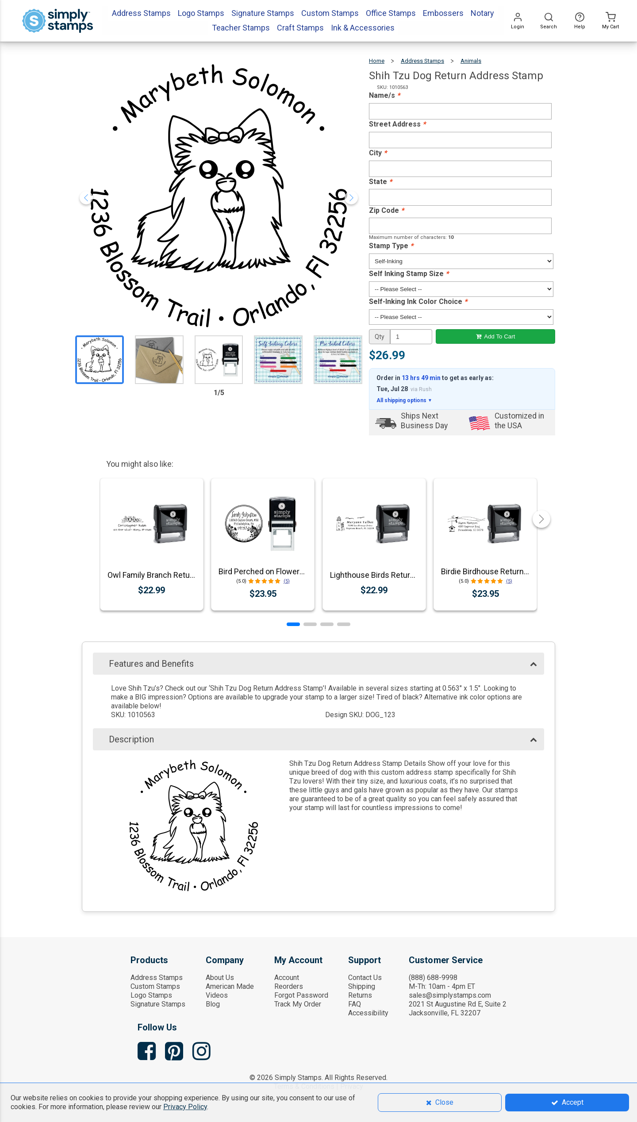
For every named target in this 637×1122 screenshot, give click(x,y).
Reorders (288, 986)
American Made (230, 986)
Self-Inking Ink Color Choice (418, 301)
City (378, 153)
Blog (213, 1004)
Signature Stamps (157, 1004)
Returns (360, 995)
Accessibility (368, 1013)
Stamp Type (391, 246)
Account (286, 977)
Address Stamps (422, 61)
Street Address (397, 124)
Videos (217, 995)
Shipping (361, 986)
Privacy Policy (185, 1107)
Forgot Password (301, 995)
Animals (470, 61)
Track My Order (297, 1004)
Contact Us (365, 977)
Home (376, 61)
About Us (220, 977)
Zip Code (386, 210)
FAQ (354, 1004)
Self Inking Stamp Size (409, 273)
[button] (293, 624)
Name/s (384, 95)
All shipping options (404, 400)
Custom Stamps (155, 986)
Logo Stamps (151, 995)
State (380, 181)
